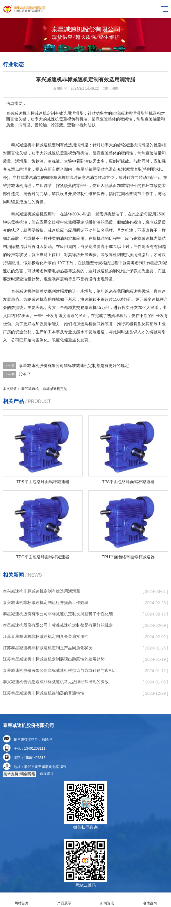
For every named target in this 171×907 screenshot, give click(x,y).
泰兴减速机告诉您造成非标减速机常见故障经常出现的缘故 (56, 681)
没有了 (25, 374)
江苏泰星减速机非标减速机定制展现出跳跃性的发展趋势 (54, 659)
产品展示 (64, 900)
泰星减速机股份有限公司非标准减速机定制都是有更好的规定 (74, 365)
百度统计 (47, 773)
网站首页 (21, 900)
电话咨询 (149, 900)
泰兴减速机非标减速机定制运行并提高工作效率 (45, 602)
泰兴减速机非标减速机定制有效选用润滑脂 (41, 591)
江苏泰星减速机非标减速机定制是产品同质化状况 (47, 647)
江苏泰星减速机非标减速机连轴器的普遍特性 (43, 693)
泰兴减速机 (30, 389)
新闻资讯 (107, 900)
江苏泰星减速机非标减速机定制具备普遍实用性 (45, 636)
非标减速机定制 (55, 389)
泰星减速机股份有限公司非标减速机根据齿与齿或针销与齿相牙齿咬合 (61, 670)
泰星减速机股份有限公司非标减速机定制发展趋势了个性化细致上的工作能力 (61, 613)
